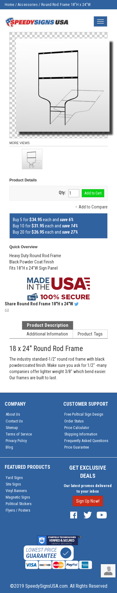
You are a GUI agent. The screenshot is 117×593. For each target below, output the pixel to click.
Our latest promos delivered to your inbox (88, 488)
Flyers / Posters (18, 510)
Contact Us (14, 421)
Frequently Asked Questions (86, 440)
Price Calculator (76, 427)
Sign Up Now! (88, 501)
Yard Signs (14, 477)
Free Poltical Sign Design (83, 414)
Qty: (62, 192)
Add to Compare (93, 206)
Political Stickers (19, 503)
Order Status (74, 421)
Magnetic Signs (18, 497)
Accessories (28, 4)
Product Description (47, 325)
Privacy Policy (16, 440)
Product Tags (90, 334)
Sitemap (12, 427)
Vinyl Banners (16, 490)
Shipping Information (80, 434)
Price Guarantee (76, 447)
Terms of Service (19, 434)
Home (9, 4)
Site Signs (13, 484)
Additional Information (47, 334)
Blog (9, 447)
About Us (13, 414)
